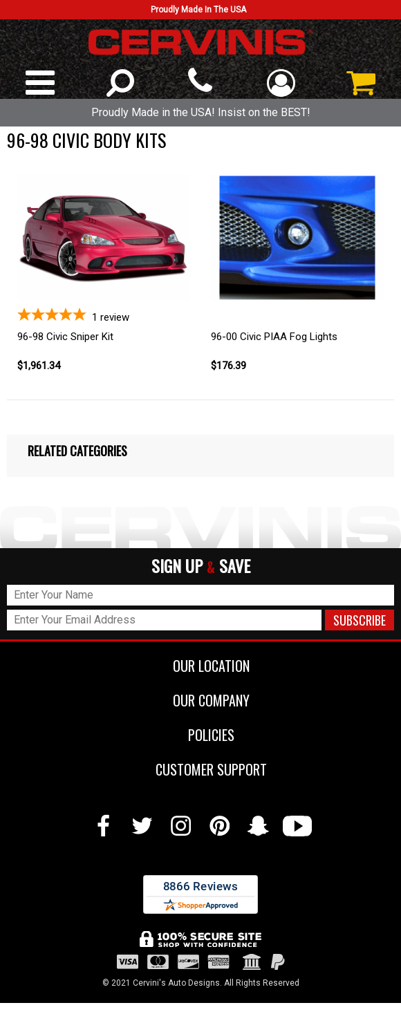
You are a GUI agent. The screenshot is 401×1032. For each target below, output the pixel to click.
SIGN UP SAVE (200, 566)
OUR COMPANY (201, 700)
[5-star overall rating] (103, 315)
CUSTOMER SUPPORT (201, 769)
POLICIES (200, 734)
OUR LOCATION (201, 665)
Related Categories (77, 451)
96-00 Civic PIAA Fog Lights (274, 336)
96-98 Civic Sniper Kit (65, 336)
